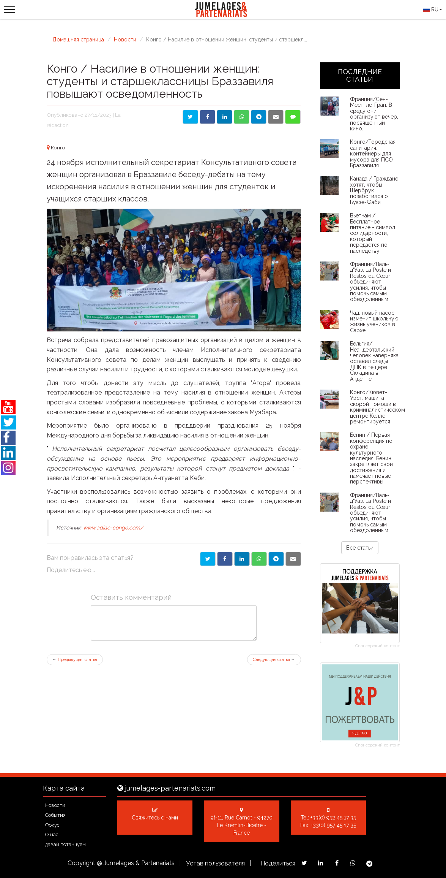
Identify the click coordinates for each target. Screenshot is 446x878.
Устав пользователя (215, 863)
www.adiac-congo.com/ (113, 528)
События (55, 815)
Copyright (81, 863)
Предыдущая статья (74, 659)
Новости (125, 39)
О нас (51, 834)
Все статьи (360, 548)
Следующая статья (274, 659)
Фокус (52, 825)
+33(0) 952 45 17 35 (333, 818)
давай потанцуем (65, 844)
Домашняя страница (78, 39)
